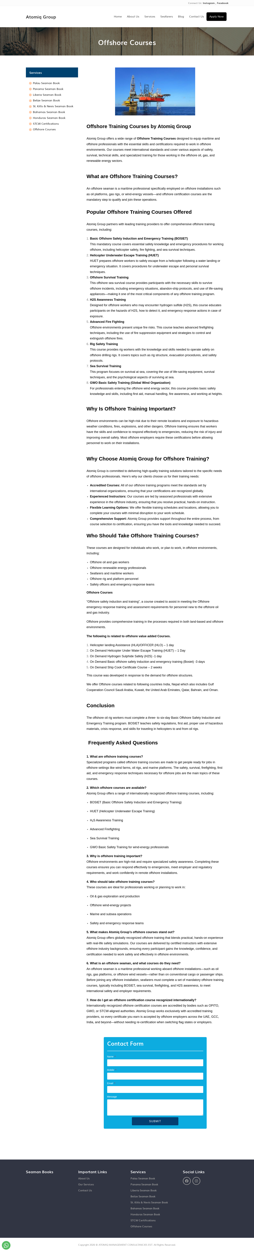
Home (118, 16)
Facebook (222, 3)
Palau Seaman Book (143, 1178)
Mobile (111, 1069)
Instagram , (209, 3)
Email (110, 1083)
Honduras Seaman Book (145, 1214)
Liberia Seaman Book (144, 1190)
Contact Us (196, 16)
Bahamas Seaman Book (145, 1208)
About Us (133, 16)
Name (110, 1056)
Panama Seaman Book (144, 1184)
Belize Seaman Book (143, 1196)
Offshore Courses (141, 1226)
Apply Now (216, 16)
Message (112, 1096)
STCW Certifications (143, 1220)
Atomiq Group (42, 16)
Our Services (86, 1184)
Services (149, 16)
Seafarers (166, 16)
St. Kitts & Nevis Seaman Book (149, 1202)
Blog (181, 16)
